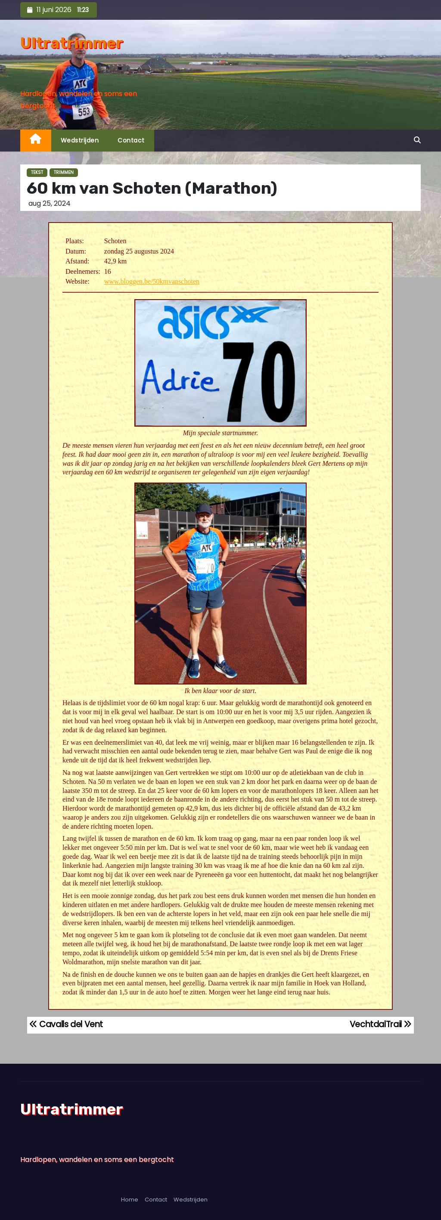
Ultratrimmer (71, 43)
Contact (131, 140)
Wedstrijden (80, 140)
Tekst (37, 172)
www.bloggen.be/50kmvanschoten (151, 281)
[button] (417, 140)
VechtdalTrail (381, 1024)
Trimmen (64, 172)
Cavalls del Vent (66, 1024)
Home (129, 1199)
